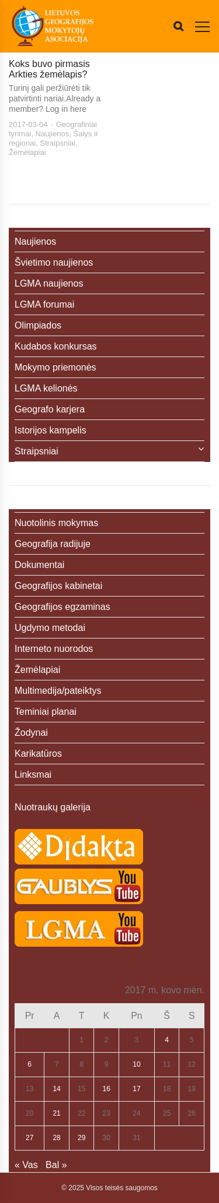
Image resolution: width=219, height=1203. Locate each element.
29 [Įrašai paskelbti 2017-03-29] (81, 1138)
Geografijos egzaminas (62, 607)
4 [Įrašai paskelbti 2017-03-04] (167, 1040)
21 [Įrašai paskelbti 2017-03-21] (56, 1113)
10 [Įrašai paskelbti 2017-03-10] (136, 1064)
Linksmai (33, 774)
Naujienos (52, 133)
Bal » (56, 1165)
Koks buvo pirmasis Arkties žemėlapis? (49, 69)
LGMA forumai (44, 304)
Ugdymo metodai (50, 628)
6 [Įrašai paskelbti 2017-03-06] (29, 1064)
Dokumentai (39, 565)
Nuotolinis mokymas (56, 523)
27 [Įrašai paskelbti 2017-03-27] (29, 1138)
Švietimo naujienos (54, 262)
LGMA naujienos (49, 283)
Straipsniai (58, 143)
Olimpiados (38, 325)
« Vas (26, 1165)
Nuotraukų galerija (53, 807)
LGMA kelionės (46, 388)
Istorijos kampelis (50, 430)
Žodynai (31, 733)
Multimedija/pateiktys (58, 691)
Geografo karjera (50, 409)
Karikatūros (38, 754)
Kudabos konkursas (56, 346)
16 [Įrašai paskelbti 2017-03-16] (106, 1089)
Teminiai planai (46, 712)
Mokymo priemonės (55, 367)
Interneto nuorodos (54, 649)
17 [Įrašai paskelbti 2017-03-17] (136, 1089)
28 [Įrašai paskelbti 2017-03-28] (56, 1138)
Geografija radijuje (53, 544)
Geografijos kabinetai (58, 586)
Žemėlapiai (27, 152)
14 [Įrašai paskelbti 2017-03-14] (56, 1089)
